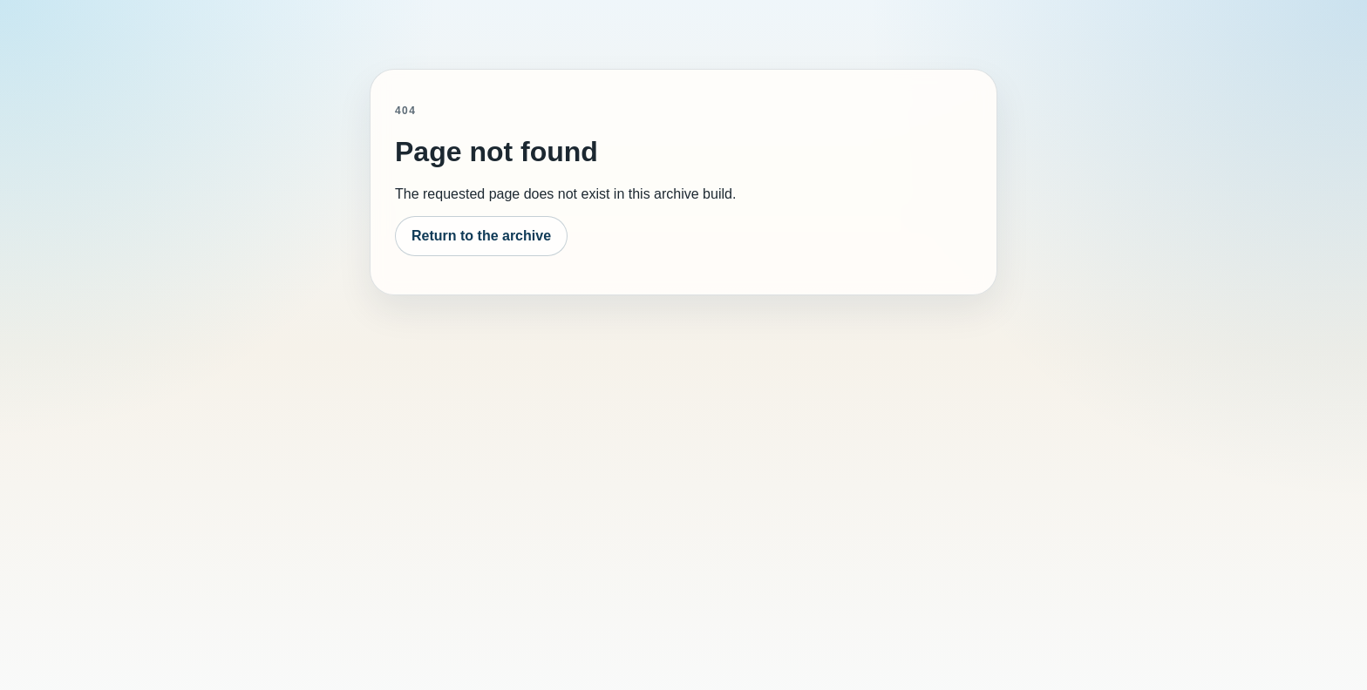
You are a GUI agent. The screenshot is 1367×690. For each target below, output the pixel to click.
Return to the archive (481, 235)
